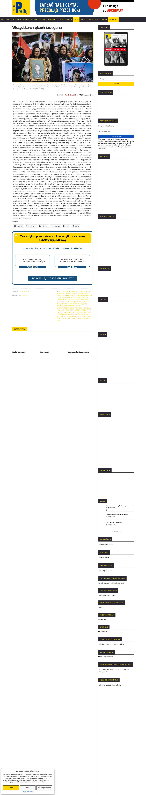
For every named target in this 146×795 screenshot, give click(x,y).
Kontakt (104, 19)
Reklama (83, 19)
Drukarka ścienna (106, 544)
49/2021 (26, 291)
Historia (42, 19)
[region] (83, 7)
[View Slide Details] (83, 7)
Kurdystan (83, 298)
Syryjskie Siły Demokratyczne (68, 316)
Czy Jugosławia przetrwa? (79, 352)
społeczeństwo (77, 314)
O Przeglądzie (93, 19)
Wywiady (26, 19)
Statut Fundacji (18, 757)
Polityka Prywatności (21, 750)
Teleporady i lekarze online (107, 595)
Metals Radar (104, 557)
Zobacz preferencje (44, 788)
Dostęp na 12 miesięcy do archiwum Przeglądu (72, 260)
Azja (66, 293)
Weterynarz (102, 619)
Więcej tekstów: (116, 531)
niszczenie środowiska (72, 300)
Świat (8, 19)
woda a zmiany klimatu (73, 318)
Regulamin (17, 761)
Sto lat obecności (19, 352)
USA (62, 318)
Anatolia (60, 293)
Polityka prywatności (28, 792)
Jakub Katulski (70, 95)
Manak (59, 300)
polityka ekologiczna (65, 306)
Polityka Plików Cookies (22, 754)
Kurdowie (75, 298)
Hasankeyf (85, 295)
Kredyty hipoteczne (106, 570)
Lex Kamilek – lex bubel (114, 523)
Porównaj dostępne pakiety (53, 278)
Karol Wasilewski (63, 298)
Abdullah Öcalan (70, 291)
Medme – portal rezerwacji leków (111, 644)
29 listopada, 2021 (86, 95)
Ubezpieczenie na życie (105, 657)
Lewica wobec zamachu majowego (117, 514)
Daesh (59, 295)
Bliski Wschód (84, 293)
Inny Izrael (44, 352)
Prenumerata (52, 19)
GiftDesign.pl (102, 631)
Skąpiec (100, 607)
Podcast (69, 19)
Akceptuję (11, 788)
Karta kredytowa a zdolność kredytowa (111, 583)
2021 (21, 291)
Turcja (82, 316)
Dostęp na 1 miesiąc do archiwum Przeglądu (33, 260)
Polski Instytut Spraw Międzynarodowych (73, 310)
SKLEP (76, 19)
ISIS (91, 295)
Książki (61, 19)
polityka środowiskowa (80, 308)
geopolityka (76, 295)
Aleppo (88, 291)
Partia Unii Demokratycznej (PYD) (74, 304)
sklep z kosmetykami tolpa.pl (110, 685)
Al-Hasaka (81, 291)
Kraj (2, 19)
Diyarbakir (66, 295)
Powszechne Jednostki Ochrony (69, 312)
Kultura (34, 19)
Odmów (27, 788)
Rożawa (67, 314)
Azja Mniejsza (73, 293)
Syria (86, 314)
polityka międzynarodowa (69, 307)
